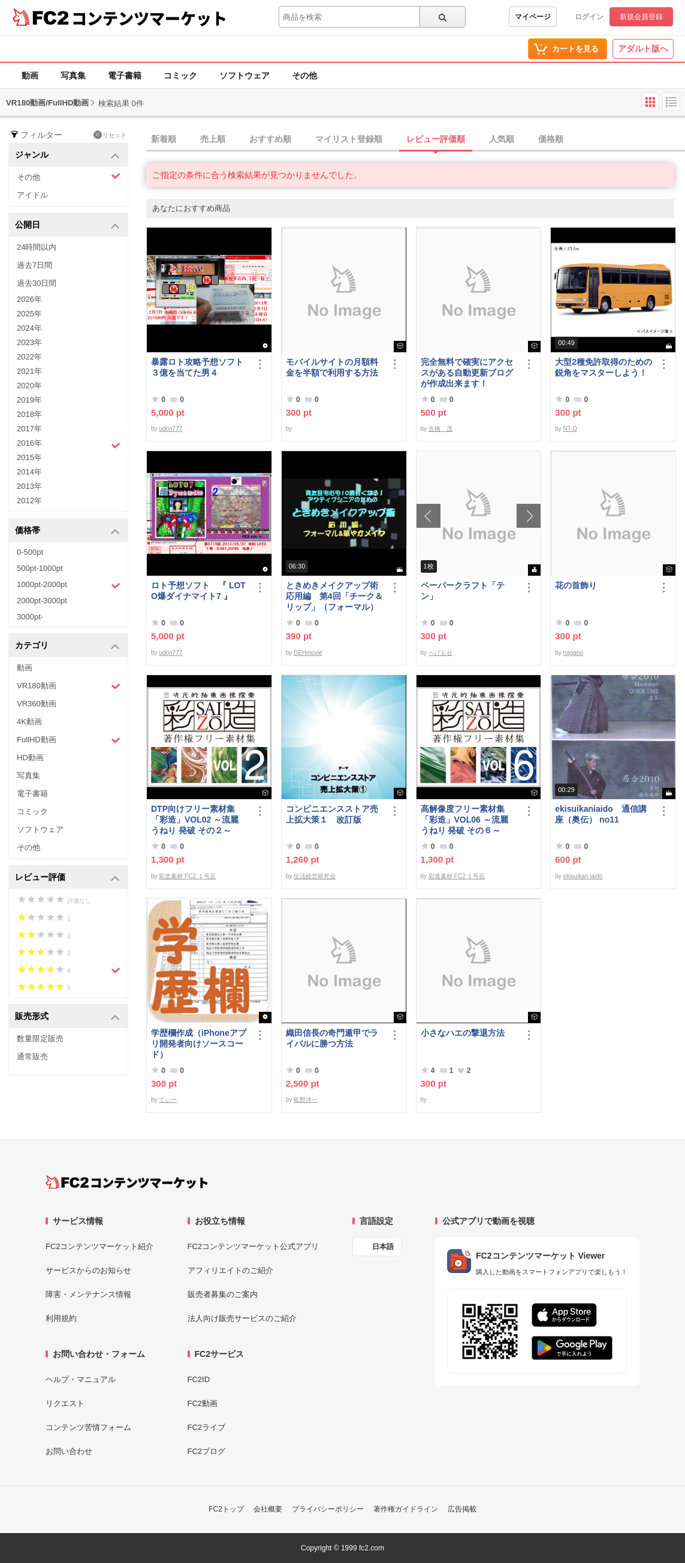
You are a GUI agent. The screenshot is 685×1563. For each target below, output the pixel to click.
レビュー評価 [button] (67, 878)
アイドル (32, 195)
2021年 (29, 371)
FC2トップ (226, 1509)
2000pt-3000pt (42, 600)
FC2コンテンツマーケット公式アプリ (253, 1246)
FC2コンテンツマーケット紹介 (100, 1246)
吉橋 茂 (440, 428)
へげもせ (440, 652)
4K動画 (29, 721)
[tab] (415, 140)
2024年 (29, 328)
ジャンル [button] (67, 155)
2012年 (29, 500)
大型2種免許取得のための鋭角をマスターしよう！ (603, 367)
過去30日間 (36, 283)
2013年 (29, 486)
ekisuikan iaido (583, 876)
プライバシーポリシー (328, 1509)
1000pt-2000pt (68, 585)
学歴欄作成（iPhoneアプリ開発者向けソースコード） (198, 1043)
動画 (30, 75)
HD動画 (30, 757)
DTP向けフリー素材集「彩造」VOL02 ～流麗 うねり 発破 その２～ (195, 819)
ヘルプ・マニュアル (81, 1379)
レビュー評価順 (435, 139)
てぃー (168, 1099)
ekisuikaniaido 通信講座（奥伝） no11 (600, 814)
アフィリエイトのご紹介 (230, 1270)
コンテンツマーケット (149, 18)
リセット (109, 135)
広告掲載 (462, 1509)
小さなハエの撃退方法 (463, 1033)
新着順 (163, 139)
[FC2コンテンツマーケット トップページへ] (127, 1182)
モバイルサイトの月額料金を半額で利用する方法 (332, 367)
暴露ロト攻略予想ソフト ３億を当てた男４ (200, 367)
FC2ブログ (207, 1451)
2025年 (29, 313)
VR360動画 (36, 703)
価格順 (550, 139)
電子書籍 (124, 75)
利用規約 (61, 1318)
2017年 (29, 428)
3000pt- (30, 616)
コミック (180, 75)
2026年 (29, 299)
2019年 (29, 399)
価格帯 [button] (67, 531)
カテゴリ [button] (67, 646)
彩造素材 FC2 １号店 (187, 876)
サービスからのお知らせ (88, 1270)
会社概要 (268, 1509)
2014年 (29, 471)
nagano (573, 652)
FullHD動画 (68, 740)
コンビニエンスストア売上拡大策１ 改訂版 (332, 814)
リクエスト (65, 1403)
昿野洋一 (306, 1099)
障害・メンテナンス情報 (88, 1294)
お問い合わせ (69, 1451)
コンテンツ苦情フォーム (88, 1427)
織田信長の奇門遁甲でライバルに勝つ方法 (332, 1038)
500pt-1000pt (40, 568)
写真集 (73, 75)
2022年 (29, 356)
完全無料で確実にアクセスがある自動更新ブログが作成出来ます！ (467, 372)
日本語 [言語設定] (383, 1246)
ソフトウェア (244, 75)
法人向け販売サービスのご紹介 (242, 1318)
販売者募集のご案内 (223, 1294)
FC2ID (199, 1379)
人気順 (501, 139)
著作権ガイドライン (405, 1509)
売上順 (212, 139)
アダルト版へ (643, 48)
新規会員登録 (641, 17)
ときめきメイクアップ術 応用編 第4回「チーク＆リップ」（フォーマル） (335, 596)
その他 (304, 75)
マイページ (533, 17)
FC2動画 (203, 1403)
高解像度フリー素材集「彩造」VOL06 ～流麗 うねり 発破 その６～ (464, 819)
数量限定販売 (40, 1038)
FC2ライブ (207, 1427)
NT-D (570, 428)
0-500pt (30, 552)
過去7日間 (34, 265)
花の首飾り (576, 585)
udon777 (170, 428)
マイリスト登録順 (348, 139)
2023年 (29, 342)
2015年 (29, 457)
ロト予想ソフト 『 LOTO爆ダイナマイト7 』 (198, 591)
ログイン (589, 17)
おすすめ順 (270, 139)
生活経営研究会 (315, 876)
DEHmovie (308, 652)
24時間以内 (36, 247)
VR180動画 (68, 686)
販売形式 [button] (67, 1017)
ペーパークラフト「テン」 (463, 591)
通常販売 (32, 1056)
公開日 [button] (67, 225)
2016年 (68, 445)
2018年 (29, 414)
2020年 (29, 385)
